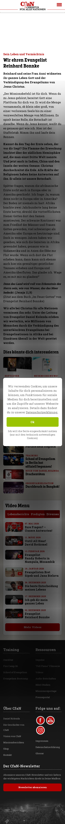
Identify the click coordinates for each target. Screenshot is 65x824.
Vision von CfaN (12, 736)
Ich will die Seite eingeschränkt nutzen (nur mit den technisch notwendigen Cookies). (32, 434)
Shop (6, 748)
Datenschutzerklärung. (42, 412)
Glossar (40, 753)
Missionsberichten (13, 742)
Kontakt (7, 754)
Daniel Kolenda (11, 718)
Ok (32, 422)
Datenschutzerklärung (48, 747)
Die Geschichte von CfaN (13, 727)
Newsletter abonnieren (32, 787)
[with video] (18, 528)
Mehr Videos (31, 627)
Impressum (42, 740)
